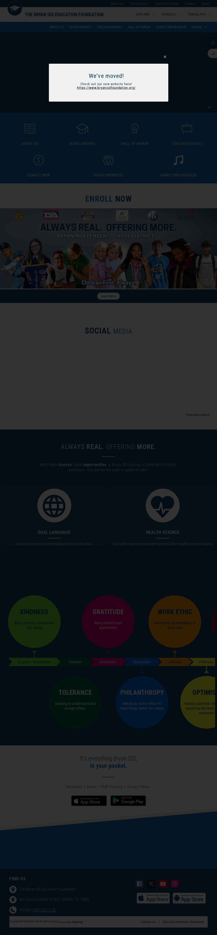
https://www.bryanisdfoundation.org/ (106, 267)
